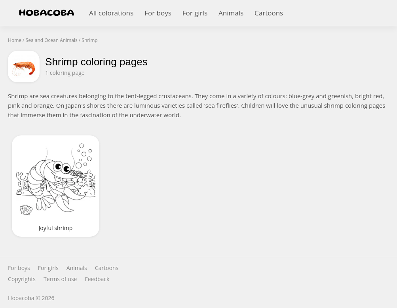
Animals (230, 12)
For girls (194, 12)
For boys (157, 12)
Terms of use (60, 279)
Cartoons (269, 12)
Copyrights (22, 279)
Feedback (97, 279)
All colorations (111, 12)
